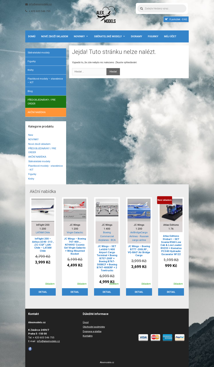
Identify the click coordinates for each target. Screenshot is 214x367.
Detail (43, 291)
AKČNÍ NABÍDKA (37, 112)
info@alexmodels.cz (40, 4)
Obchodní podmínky (94, 326)
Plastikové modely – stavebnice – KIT (45, 80)
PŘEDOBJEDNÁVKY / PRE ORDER (42, 101)
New (30, 134)
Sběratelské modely (111, 36)
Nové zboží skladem (54, 36)
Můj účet (170, 36)
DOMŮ (31, 36)
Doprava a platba (92, 331)
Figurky (153, 36)
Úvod (86, 322)
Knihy (31, 69)
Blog (30, 91)
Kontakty (88, 335)
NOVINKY (82, 36)
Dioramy (136, 36)
